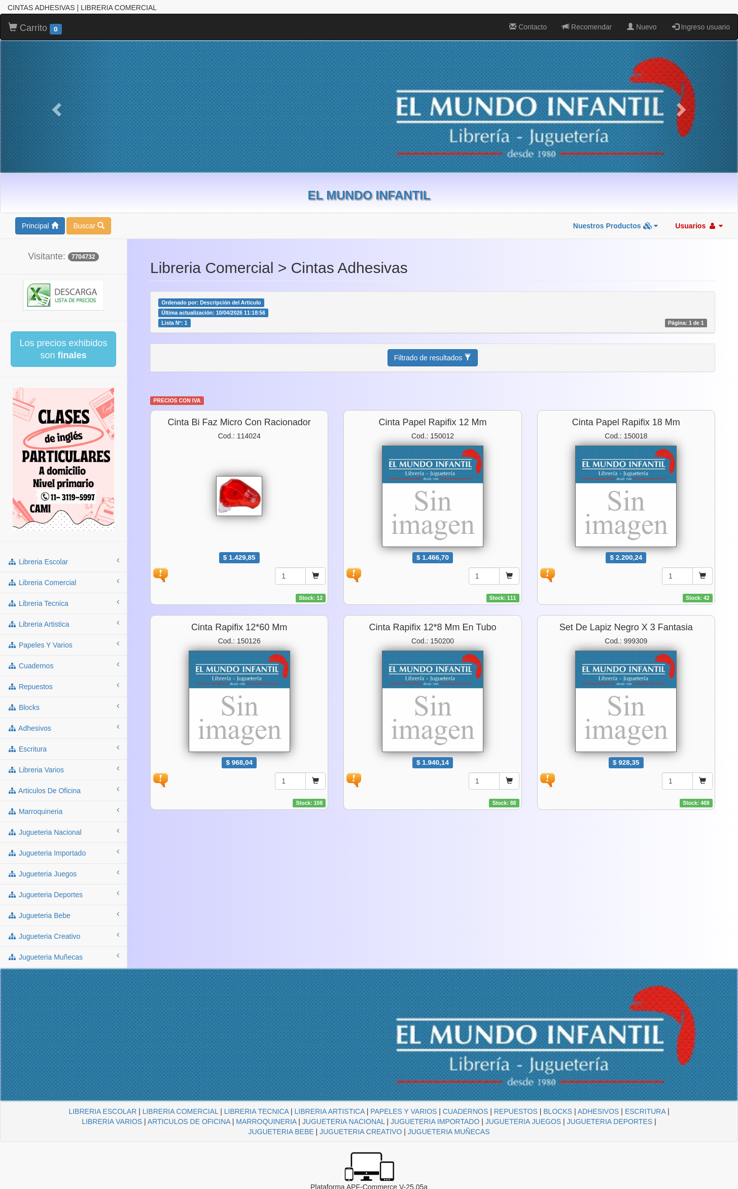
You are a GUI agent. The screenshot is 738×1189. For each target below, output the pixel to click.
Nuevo (641, 27)
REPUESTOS (516, 1111)
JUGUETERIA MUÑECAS (449, 1132)
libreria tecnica (63, 602)
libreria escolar (63, 561)
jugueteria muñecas (63, 956)
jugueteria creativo (63, 935)
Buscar (88, 226)
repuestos (63, 686)
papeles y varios (63, 644)
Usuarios (699, 226)
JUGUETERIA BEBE (280, 1132)
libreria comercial (63, 582)
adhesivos (63, 727)
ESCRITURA (645, 1111)
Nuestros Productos (615, 226)
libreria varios (63, 769)
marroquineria (63, 811)
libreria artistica (63, 623)
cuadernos (63, 665)
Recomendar (587, 27)
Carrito (35, 28)
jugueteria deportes (63, 894)
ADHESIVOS (598, 1111)
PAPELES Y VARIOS (403, 1111)
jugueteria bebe (63, 915)
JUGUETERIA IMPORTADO (435, 1121)
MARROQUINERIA (266, 1121)
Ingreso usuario (701, 27)
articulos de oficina (63, 790)
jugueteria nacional (63, 831)
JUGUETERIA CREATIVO (361, 1132)
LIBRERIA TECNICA (256, 1111)
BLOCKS (557, 1111)
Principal (40, 226)
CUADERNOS (465, 1111)
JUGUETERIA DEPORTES (610, 1121)
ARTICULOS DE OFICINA (189, 1121)
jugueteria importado (63, 852)
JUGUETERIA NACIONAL (343, 1121)
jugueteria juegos (63, 873)
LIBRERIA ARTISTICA (330, 1111)
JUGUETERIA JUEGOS (523, 1121)
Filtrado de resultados (433, 358)
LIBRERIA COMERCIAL (181, 1111)
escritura (63, 748)
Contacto (528, 27)
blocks (63, 706)
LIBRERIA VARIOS (112, 1121)
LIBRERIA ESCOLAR (102, 1111)
